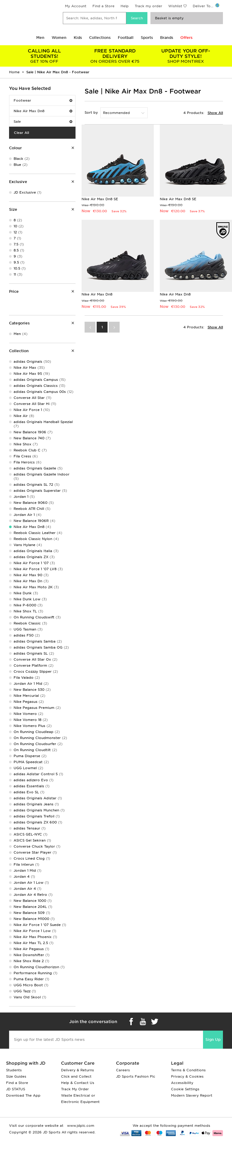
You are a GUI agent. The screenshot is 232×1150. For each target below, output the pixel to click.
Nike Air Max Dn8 (43, 111)
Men (40, 37)
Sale (43, 121)
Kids (78, 37)
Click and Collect (76, 1076)
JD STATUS (15, 1089)
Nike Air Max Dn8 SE (100, 199)
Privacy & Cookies (187, 1076)
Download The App (23, 1095)
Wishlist (175, 6)
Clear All (21, 133)
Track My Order (75, 1089)
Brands (166, 37)
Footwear (43, 100)
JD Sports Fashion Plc (135, 1076)
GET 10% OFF (44, 56)
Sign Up (213, 1039)
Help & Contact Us (77, 1083)
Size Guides (16, 1076)
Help (125, 6)
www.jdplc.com (80, 1125)
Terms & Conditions (188, 1070)
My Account (75, 6)
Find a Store (103, 6)
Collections (100, 37)
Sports (147, 37)
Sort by (91, 112)
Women (59, 37)
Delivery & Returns (77, 1070)
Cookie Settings (185, 1089)
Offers (186, 37)
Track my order (148, 6)
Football (126, 37)
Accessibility (182, 1083)
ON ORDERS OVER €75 (115, 56)
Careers (123, 1070)
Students (14, 1070)
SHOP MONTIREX (185, 56)
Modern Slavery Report (191, 1095)
